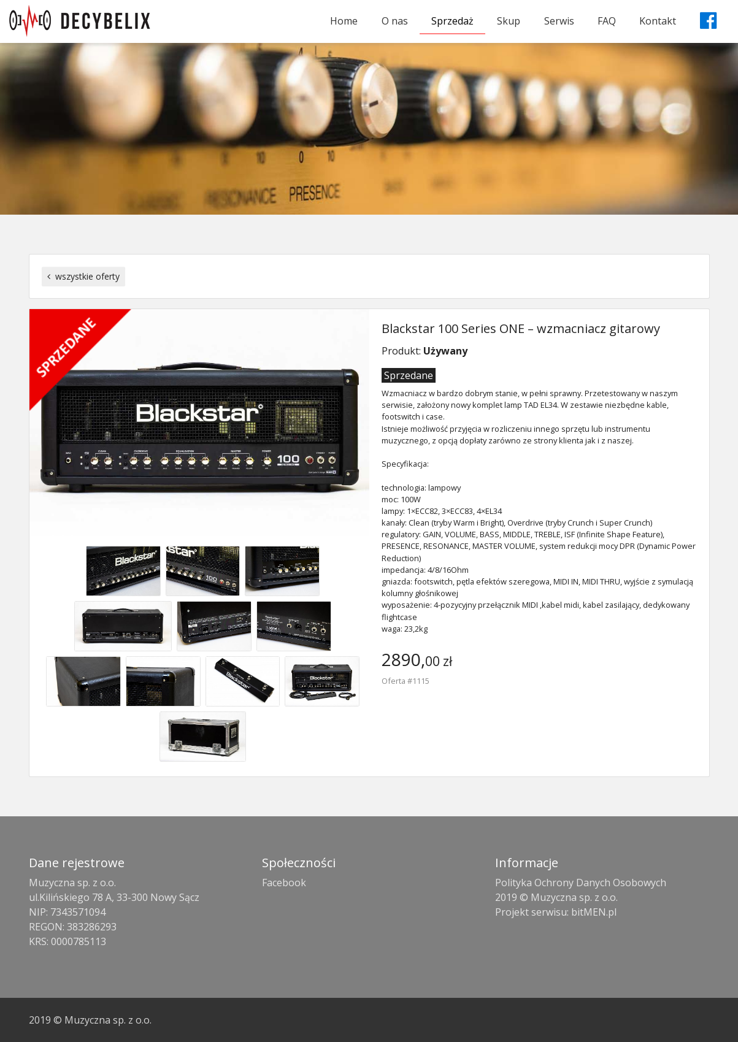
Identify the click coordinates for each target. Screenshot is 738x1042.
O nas (395, 21)
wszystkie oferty (83, 276)
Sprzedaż (452, 21)
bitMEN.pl (594, 912)
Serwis (559, 21)
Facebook (284, 882)
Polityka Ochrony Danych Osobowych (580, 882)
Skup (508, 21)
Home (344, 21)
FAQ (607, 21)
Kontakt (657, 21)
